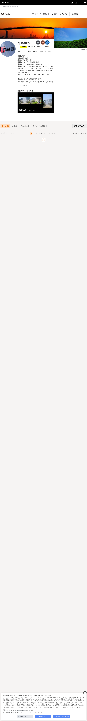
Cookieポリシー (22, 710)
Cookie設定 (23, 716)
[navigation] (85, 2)
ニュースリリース (46, 691)
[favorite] (72, 2)
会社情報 (19, 691)
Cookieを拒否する (43, 716)
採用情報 (26, 691)
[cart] (76, 2)
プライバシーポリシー (28, 712)
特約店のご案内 (34, 691)
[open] (81, 2)
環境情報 (55, 691)
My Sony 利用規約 (65, 691)
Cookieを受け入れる (62, 716)
